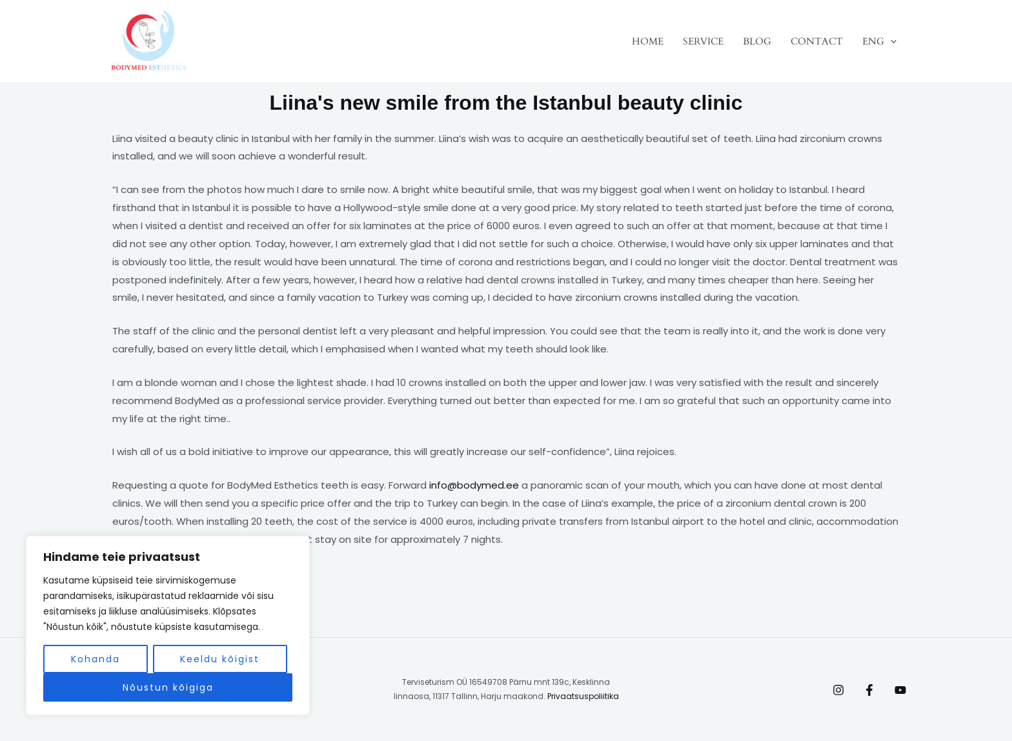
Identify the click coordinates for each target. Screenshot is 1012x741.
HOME (647, 41)
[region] (168, 625)
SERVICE (703, 41)
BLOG (757, 41)
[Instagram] (838, 690)
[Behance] (900, 690)
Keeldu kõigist (219, 659)
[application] (890, 41)
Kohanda (95, 659)
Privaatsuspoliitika (583, 696)
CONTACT (817, 41)
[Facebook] (869, 690)
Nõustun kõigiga (168, 687)
